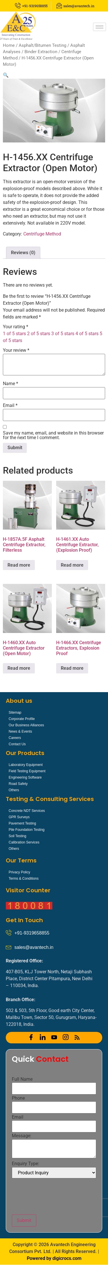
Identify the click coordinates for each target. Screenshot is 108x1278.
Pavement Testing (22, 823)
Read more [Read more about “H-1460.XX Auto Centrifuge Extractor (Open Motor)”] (18, 668)
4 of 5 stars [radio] (86, 333)
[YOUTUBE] (54, 1037)
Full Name (22, 1079)
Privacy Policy (19, 872)
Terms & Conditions (24, 879)
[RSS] (77, 1037)
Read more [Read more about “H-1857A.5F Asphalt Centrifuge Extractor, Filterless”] (18, 565)
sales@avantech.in (33, 947)
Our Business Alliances (26, 725)
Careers (15, 738)
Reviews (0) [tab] (23, 252)
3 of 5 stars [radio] (62, 333)
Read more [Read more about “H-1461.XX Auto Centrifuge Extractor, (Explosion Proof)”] (72, 565)
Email (10, 405)
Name (10, 383)
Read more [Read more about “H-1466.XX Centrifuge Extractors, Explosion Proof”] (72, 668)
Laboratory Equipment (26, 765)
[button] (6, 75)
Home (9, 45)
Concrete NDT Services (27, 811)
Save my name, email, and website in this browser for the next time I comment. (53, 435)
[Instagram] (65, 1037)
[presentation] (55, 1196)
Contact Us (17, 744)
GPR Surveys (19, 817)
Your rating (15, 327)
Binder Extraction (40, 51)
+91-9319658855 (31, 932)
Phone (18, 1098)
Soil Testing (17, 836)
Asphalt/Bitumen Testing (42, 45)
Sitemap (15, 713)
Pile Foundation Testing (27, 830)
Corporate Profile (22, 719)
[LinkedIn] (42, 1037)
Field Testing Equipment (27, 771)
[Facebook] (31, 1037)
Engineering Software (25, 777)
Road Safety (18, 784)
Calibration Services (24, 842)
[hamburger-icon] (99, 27)
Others (14, 790)
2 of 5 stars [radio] (38, 333)
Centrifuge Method (42, 234)
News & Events (20, 731)
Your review (16, 350)
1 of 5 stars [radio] (14, 333)
